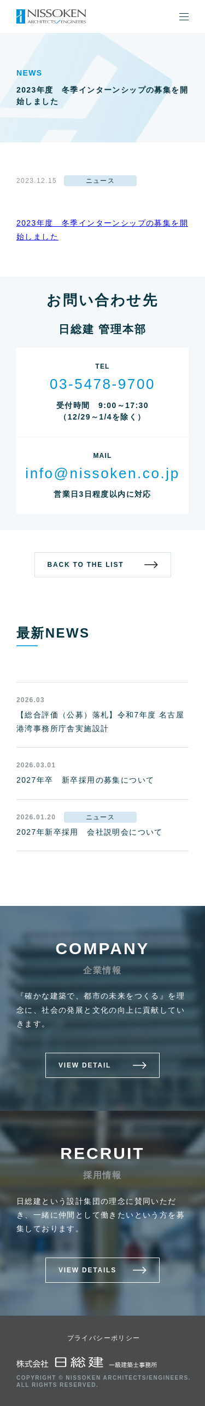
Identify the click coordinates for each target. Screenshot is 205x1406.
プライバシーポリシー (103, 1338)
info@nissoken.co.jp (102, 473)
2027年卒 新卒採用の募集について (85, 780)
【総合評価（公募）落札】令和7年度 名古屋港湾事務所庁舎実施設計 (100, 721)
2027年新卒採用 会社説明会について (89, 832)
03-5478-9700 (102, 384)
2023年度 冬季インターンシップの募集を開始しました (102, 230)
